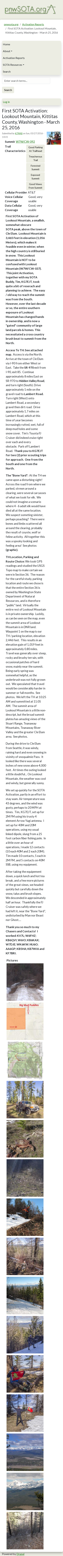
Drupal (20, 1553)
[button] (25, 982)
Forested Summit (35, 167)
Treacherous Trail (35, 158)
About (6, 51)
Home (6, 44)
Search (7, 71)
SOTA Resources (12, 64)
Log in (6, 101)
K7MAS (19, 133)
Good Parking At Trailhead (35, 149)
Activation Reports (33, 24)
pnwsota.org (11, 24)
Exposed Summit (35, 176)
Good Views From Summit (35, 186)
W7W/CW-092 (25, 141)
